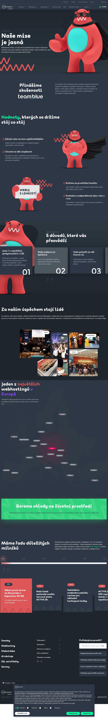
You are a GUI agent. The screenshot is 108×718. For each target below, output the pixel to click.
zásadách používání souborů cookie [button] (64, 693)
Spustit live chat (102, 697)
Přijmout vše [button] (86, 713)
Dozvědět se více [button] (22, 713)
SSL (64, 7)
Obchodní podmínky (6, 697)
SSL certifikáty (10, 662)
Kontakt (92, 2)
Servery (5, 667)
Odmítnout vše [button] (73, 713)
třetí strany (37, 695)
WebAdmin (66, 2)
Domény (5, 641)
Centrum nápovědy (82, 2)
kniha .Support (94, 546)
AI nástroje (7, 656)
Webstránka (8, 651)
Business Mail (56, 7)
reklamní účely (18, 698)
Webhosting (8, 646)
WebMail (73, 2)
